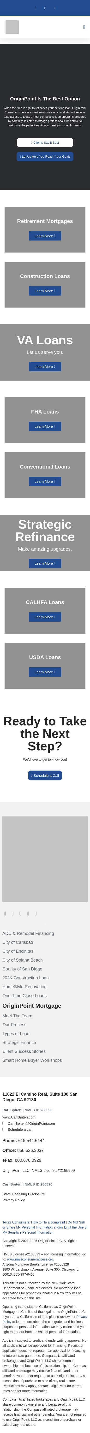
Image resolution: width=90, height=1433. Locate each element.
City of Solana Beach (22, 960)
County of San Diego (22, 969)
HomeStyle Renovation (24, 986)
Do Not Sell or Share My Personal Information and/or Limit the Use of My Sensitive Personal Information (44, 1227)
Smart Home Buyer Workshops (32, 1060)
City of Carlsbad (17, 942)
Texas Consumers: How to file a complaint (33, 1222)
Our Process (14, 1024)
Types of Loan (16, 1033)
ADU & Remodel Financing (28, 933)
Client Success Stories (24, 1051)
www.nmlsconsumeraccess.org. (30, 1259)
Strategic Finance (19, 1042)
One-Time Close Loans (24, 995)
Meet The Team (17, 1015)
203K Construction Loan (25, 978)
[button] (84, 27)
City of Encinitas (17, 951)
